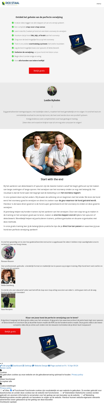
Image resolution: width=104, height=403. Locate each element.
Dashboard (16, 366)
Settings (27, 366)
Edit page (5, 366)
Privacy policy (77, 375)
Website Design (40, 366)
